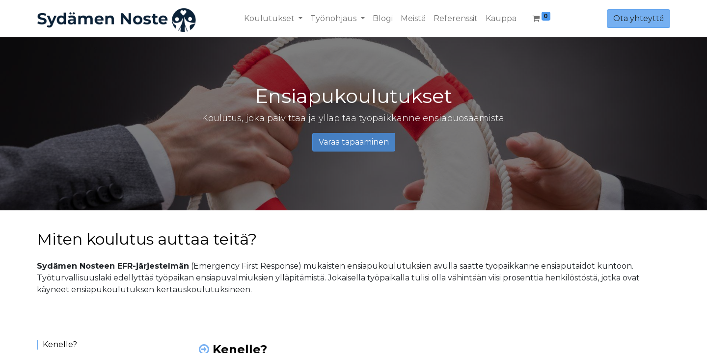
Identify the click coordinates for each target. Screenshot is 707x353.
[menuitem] (383, 18)
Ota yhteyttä (638, 18)
